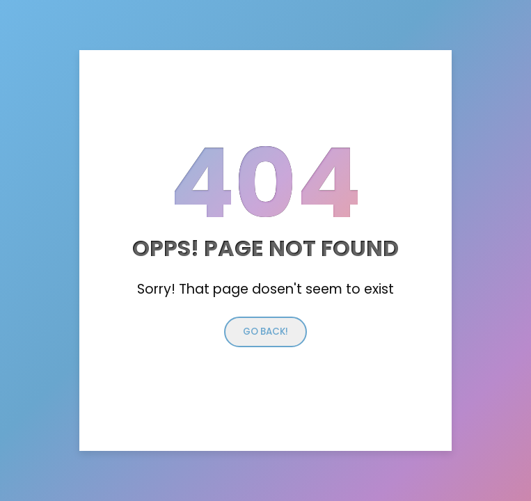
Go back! (265, 331)
